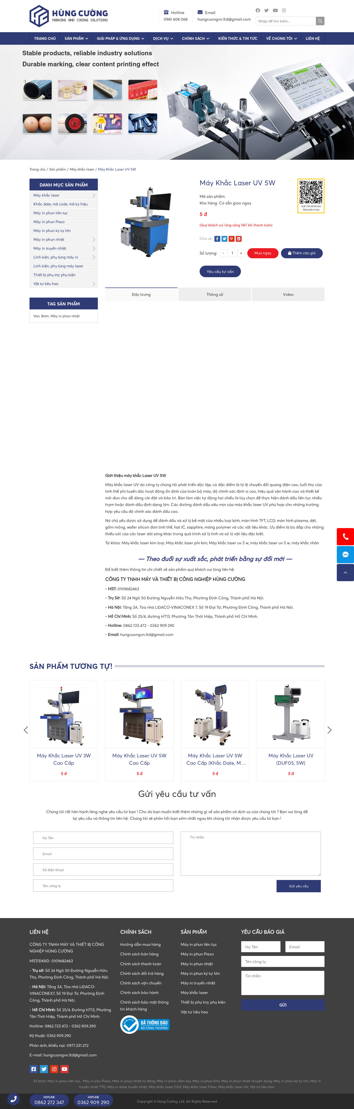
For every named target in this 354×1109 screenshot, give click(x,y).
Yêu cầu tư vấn (220, 271)
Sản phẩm (74, 38)
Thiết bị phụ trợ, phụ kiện (54, 275)
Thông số (214, 294)
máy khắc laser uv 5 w (270, 542)
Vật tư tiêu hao (46, 283)
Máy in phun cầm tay (174, 1081)
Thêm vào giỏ (302, 253)
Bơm (45, 316)
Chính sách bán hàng (139, 953)
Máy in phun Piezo (49, 221)
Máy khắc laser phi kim (186, 542)
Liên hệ (313, 38)
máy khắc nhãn (305, 542)
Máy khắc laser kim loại (143, 542)
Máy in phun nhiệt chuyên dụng (246, 1081)
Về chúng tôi (279, 38)
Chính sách (193, 38)
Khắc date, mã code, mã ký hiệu (60, 204)
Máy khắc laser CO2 (165, 1087)
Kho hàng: (209, 203)
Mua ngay (262, 253)
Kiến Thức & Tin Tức (237, 38)
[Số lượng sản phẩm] (232, 253)
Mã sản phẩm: (212, 196)
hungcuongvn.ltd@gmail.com (70, 1054)
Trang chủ (45, 38)
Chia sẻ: (206, 238)
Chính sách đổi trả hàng (142, 973)
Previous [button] (23, 725)
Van (36, 316)
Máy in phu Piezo (97, 1081)
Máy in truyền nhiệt (49, 248)
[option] (64, 730)
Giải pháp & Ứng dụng (118, 38)
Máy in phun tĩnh (206, 1081)
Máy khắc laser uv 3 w (229, 542)
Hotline (177, 12)
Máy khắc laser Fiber (200, 1087)
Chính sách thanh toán (140, 963)
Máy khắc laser (46, 195)
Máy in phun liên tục (50, 213)
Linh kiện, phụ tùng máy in (55, 257)
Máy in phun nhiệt (48, 239)
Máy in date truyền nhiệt (127, 1087)
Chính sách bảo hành (139, 992)
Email (210, 12)
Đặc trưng (141, 294)
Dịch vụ (161, 38)
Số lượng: (208, 253)
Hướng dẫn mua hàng (140, 944)
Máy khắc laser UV (233, 1087)
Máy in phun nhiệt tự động (133, 1081)
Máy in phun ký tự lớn (52, 230)
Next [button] (327, 725)
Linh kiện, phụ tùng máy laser (58, 266)
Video (288, 294)
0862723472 (345, 554)
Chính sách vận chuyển (141, 982)
